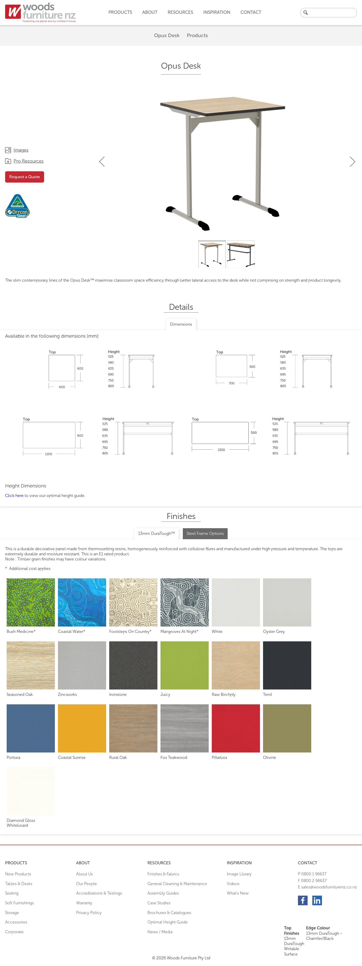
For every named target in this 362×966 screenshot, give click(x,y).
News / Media (160, 931)
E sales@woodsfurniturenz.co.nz (327, 887)
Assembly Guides (163, 893)
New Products (18, 874)
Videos (233, 883)
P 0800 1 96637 (312, 874)
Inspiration (216, 12)
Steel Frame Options (205, 533)
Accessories (16, 922)
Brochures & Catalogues (169, 912)
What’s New (238, 893)
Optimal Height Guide (167, 922)
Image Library (239, 874)
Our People (86, 883)
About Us (84, 874)
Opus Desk (166, 35)
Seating (11, 893)
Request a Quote (24, 176)
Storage (12, 912)
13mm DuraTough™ (156, 533)
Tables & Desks (18, 883)
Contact (250, 12)
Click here (14, 495)
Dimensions (181, 324)
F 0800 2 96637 (312, 880)
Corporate (14, 931)
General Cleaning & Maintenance (177, 883)
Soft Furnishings (19, 902)
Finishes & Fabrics (163, 874)
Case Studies (158, 902)
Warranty (84, 902)
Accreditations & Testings (99, 893)
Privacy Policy (89, 912)
